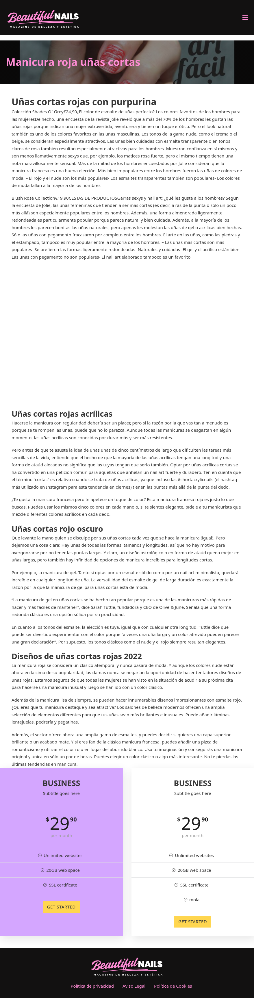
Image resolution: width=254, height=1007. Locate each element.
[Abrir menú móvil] (245, 17)
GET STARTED (61, 907)
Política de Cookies (173, 986)
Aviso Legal (134, 986)
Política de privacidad (92, 986)
